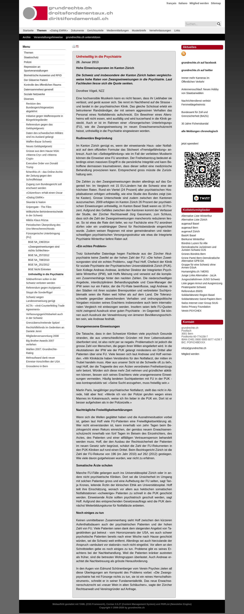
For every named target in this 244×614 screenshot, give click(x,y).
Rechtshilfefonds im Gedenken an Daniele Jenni (45, 329)
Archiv (27, 37)
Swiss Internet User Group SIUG (199, 302)
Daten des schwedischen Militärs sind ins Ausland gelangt (44, 135)
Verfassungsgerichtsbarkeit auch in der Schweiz (44, 316)
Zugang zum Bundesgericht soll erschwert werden (44, 186)
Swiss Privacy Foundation (195, 306)
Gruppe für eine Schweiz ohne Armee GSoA (198, 266)
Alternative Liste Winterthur (196, 215)
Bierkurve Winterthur (193, 239)
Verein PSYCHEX (191, 310)
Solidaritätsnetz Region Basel (198, 294)
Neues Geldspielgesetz (39, 146)
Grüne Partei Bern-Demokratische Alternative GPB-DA (200, 259)
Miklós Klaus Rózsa (37, 220)
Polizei (27, 62)
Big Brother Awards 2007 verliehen (40, 342)
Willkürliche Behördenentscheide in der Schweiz (44, 213)
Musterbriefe (139, 30)
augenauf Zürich (190, 231)
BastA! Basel (188, 235)
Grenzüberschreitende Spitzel (43, 322)
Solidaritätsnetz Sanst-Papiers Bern (201, 298)
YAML (82, 604)
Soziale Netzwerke (34, 94)
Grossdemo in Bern (37, 366)
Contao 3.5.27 (113, 604)
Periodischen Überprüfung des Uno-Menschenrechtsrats (43, 226)
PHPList (165, 604)
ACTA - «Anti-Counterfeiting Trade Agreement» (45, 307)
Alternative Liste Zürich (194, 219)
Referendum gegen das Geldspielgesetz (39, 126)
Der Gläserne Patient (36, 80)
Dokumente (77, 30)
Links (177, 30)
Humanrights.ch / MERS (195, 271)
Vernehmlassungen (160, 30)
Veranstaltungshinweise (48, 37)
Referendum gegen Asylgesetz (43, 287)
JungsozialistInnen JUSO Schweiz (200, 279)
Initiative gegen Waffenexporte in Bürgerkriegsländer (44, 118)
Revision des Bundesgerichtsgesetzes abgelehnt (40, 107)
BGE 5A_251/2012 (38, 264)
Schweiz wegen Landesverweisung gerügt (40, 299)
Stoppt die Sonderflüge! (39, 292)
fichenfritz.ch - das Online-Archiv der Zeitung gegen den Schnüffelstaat (44, 175)
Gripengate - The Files (38, 206)
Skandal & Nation (36, 202)
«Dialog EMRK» (59, 30)
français (171, 3)
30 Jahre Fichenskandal (194, 123)
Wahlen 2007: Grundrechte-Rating (41, 351)
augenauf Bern (189, 227)
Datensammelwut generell (38, 89)
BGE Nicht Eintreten (39, 269)
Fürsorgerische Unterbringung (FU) (43, 235)
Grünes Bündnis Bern (193, 253)
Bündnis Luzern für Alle (194, 243)
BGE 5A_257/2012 (38, 255)
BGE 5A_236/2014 (38, 241)
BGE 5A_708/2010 (38, 259)
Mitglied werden (199, 3)
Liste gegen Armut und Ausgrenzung (201, 283)
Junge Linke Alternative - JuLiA (198, 275)
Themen (42, 30)
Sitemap (216, 3)
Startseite (28, 30)
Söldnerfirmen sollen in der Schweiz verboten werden (41, 281)
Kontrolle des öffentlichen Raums (42, 84)
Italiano (182, 3)
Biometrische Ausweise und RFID (43, 75)
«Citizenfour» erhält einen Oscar (44, 192)
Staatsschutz (31, 57)
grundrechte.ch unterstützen (83, 37)
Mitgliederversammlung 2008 (42, 335)
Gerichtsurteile (95, 30)
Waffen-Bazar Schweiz (39, 141)
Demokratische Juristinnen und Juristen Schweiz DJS (198, 248)
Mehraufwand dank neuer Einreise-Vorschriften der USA (43, 359)
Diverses (29, 98)
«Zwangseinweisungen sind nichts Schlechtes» (43, 248)
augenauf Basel (190, 223)
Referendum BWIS (192, 291)
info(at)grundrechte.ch (193, 348)
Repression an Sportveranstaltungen (36, 68)
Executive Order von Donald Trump (42, 165)
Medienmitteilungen (118, 30)
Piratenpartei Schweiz (193, 287)
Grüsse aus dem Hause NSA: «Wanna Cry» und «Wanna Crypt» (43, 155)
